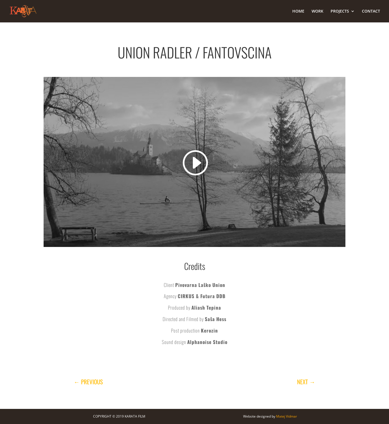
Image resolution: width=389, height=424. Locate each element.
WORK (317, 11)
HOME (298, 11)
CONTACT (371, 11)
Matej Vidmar (286, 416)
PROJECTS (340, 11)
